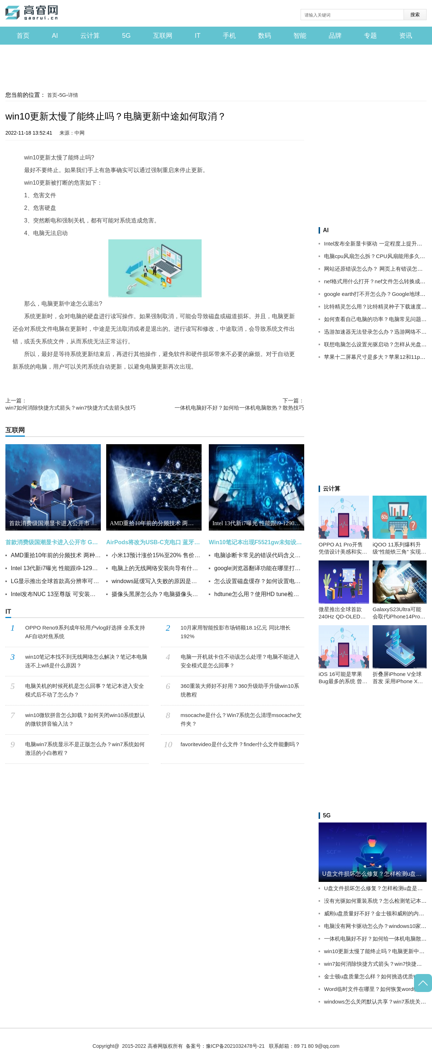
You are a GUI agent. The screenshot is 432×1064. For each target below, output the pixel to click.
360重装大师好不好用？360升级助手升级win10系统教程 (240, 690)
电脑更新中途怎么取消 (145, 381)
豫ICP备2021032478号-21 (235, 1046)
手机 (229, 35)
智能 (299, 35)
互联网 (162, 35)
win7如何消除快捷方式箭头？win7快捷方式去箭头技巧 (70, 404)
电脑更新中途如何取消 (253, 381)
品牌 (335, 35)
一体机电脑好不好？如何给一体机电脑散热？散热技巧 (239, 404)
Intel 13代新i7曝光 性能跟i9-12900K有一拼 (56, 568)
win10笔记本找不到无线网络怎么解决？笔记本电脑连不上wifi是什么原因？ (86, 661)
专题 (370, 35)
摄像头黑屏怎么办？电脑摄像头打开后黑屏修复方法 (157, 594)
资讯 (405, 35)
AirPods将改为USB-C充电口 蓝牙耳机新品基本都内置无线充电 (154, 542)
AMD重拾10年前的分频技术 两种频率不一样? (56, 555)
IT (198, 35)
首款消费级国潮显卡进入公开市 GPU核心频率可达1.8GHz (55, 523)
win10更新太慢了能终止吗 (46, 381)
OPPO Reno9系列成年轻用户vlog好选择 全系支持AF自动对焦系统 (85, 632)
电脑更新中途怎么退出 (98, 381)
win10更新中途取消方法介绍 (199, 381)
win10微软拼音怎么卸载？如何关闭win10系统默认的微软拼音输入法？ (85, 719)
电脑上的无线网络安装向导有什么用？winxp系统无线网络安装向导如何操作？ (157, 568)
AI (55, 35)
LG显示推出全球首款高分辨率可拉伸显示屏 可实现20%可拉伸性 (56, 581)
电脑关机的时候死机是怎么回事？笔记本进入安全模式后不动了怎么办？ (84, 690)
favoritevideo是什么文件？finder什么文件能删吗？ (241, 744)
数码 (264, 35)
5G (126, 35)
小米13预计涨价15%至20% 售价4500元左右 (157, 555)
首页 (23, 35)
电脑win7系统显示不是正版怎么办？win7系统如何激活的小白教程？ (85, 748)
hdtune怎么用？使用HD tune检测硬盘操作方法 (259, 594)
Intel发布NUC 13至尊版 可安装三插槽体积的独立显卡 (56, 594)
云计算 (90, 35)
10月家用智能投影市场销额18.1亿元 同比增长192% (236, 632)
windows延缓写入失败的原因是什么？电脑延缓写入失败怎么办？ (157, 581)
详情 (73, 95)
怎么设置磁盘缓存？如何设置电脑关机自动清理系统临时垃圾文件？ (259, 581)
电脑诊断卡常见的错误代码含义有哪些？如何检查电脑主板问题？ (259, 555)
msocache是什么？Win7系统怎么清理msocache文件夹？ (241, 719)
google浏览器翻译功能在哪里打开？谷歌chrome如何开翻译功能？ (259, 568)
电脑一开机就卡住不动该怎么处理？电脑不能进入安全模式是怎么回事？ (240, 661)
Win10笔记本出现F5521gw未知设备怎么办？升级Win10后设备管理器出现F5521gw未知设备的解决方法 (256, 542)
